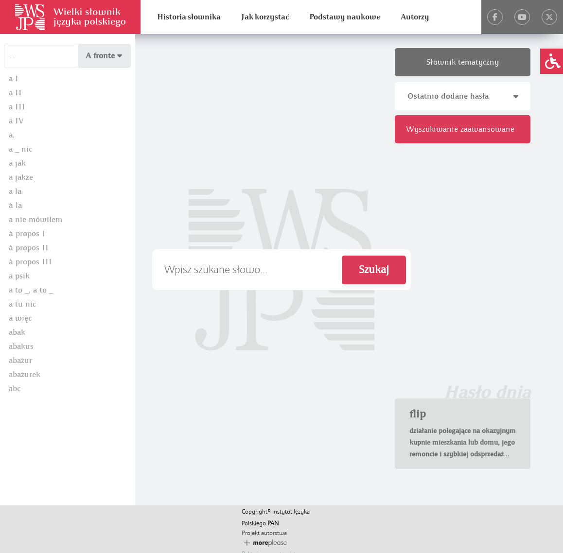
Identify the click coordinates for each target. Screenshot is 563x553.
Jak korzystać (265, 17)
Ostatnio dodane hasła (462, 96)
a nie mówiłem (35, 220)
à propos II (29, 248)
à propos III (30, 262)
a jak (17, 163)
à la (15, 205)
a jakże (21, 177)
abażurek (24, 375)
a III (17, 107)
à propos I (27, 234)
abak (17, 332)
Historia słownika (189, 17)
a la (15, 191)
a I (13, 79)
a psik (19, 276)
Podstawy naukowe (344, 17)
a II (15, 93)
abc (14, 389)
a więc (20, 318)
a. (12, 135)
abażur (20, 360)
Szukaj (374, 269)
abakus (21, 346)
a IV (16, 121)
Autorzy (415, 17)
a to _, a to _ (31, 290)
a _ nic (20, 149)
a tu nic (22, 304)
